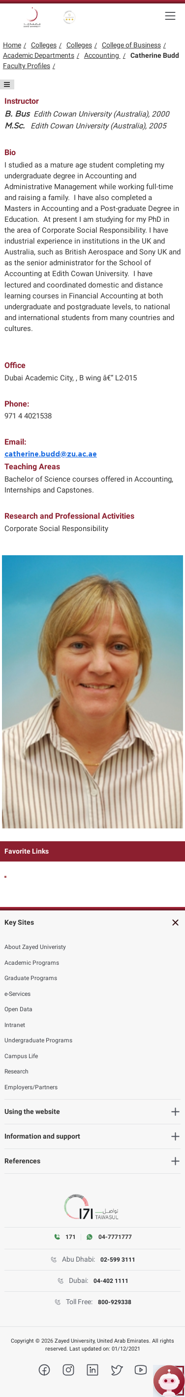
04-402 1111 (110, 1280)
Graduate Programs (30, 978)
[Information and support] (92, 1136)
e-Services (17, 993)
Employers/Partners (31, 1087)
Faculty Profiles (26, 66)
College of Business (131, 45)
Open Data (18, 1009)
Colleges (44, 45)
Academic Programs (31, 962)
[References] (92, 1161)
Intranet (14, 1025)
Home (12, 45)
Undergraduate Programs (38, 1040)
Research (16, 1071)
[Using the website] (92, 1112)
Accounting (102, 55)
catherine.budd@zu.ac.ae (50, 454)
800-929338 (114, 1302)
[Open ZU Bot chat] (169, 1381)
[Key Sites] (92, 922)
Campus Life (21, 1056)
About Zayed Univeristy (35, 947)
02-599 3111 (117, 1259)
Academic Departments (38, 55)
